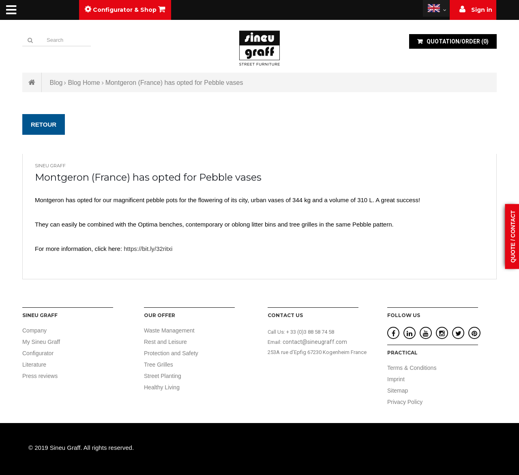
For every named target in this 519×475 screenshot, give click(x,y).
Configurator (38, 353)
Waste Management (169, 330)
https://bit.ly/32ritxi (148, 248)
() (457, 41)
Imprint (396, 379)
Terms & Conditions (411, 368)
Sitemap (397, 390)
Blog (55, 82)
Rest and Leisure (165, 342)
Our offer (159, 315)
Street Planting (162, 376)
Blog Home (84, 82)
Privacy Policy (404, 402)
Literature (34, 364)
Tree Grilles (158, 364)
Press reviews (40, 376)
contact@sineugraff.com (315, 342)
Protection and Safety (171, 353)
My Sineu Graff (41, 342)
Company (34, 330)
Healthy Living (162, 387)
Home (32, 82)
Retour (43, 124)
